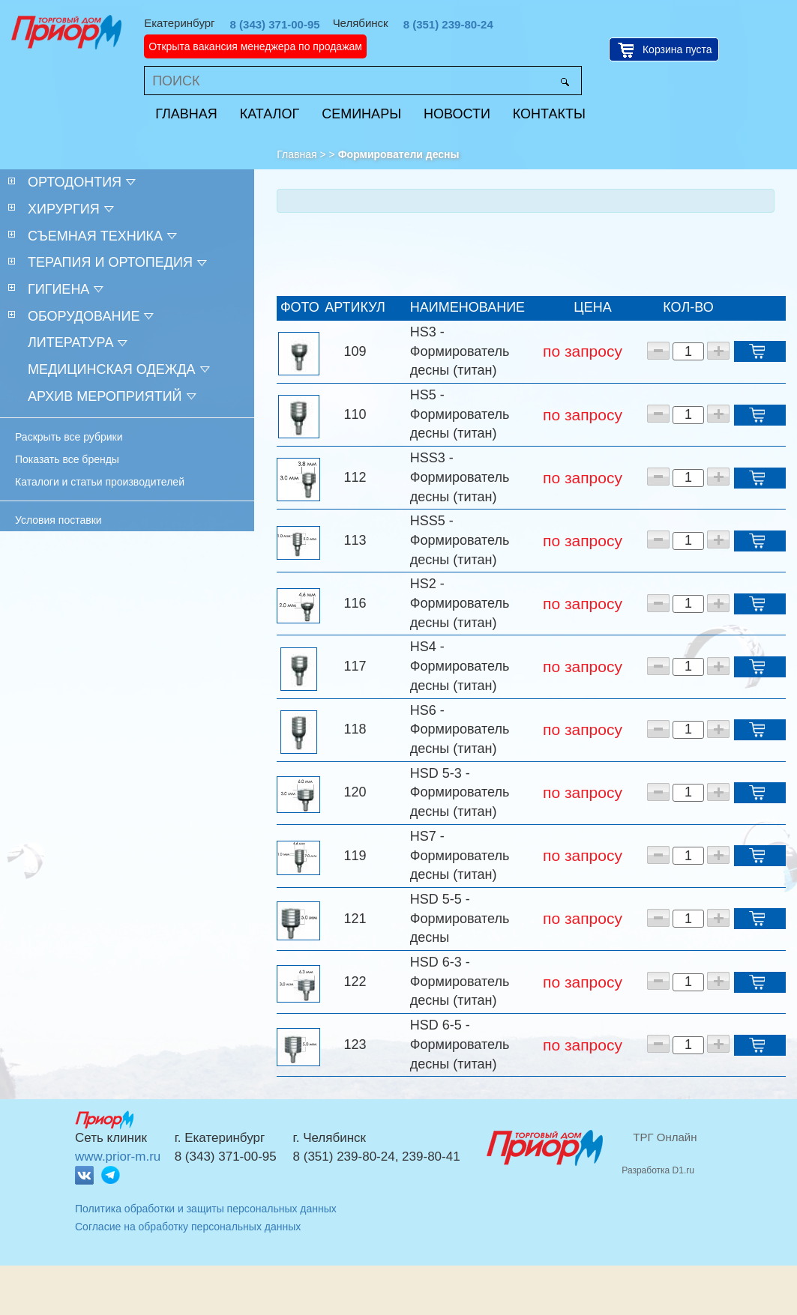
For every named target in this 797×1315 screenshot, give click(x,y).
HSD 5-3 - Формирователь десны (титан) (459, 792)
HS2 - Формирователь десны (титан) (459, 602)
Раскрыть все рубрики (69, 437)
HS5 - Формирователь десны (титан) (459, 414)
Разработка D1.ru (658, 1170)
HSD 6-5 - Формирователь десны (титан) (459, 1044)
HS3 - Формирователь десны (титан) (459, 351)
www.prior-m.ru (117, 1156)
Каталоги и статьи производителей (99, 482)
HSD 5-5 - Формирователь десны (459, 918)
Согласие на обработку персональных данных (188, 1227)
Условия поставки (58, 520)
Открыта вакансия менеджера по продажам (255, 46)
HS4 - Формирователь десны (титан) (459, 665)
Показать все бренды (67, 459)
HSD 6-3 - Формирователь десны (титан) (459, 981)
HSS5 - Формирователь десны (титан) (459, 539)
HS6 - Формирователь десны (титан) (459, 729)
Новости (457, 113)
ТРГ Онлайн (665, 1137)
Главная (186, 113)
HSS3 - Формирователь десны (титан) (459, 477)
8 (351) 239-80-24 (448, 24)
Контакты (549, 113)
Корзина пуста (677, 49)
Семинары (361, 113)
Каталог (269, 113)
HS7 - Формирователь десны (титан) (459, 855)
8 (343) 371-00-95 (275, 24)
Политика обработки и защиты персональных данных (206, 1209)
